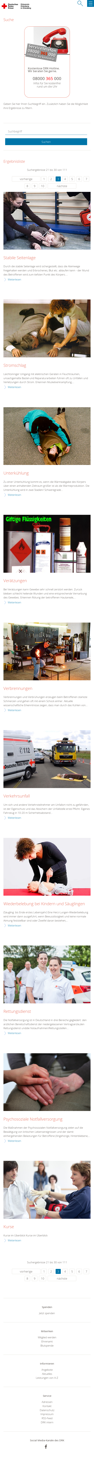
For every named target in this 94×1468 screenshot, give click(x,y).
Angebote (47, 1369)
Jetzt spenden (47, 1313)
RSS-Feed (47, 1418)
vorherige (26, 179)
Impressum (47, 1414)
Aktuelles (47, 1373)
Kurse (8, 1226)
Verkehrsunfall (16, 796)
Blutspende (47, 1345)
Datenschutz (47, 1410)
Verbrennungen (17, 688)
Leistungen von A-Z (47, 1377)
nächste (62, 186)
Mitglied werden (47, 1337)
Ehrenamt (47, 1341)
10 (42, 186)
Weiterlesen (14, 279)
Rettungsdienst (17, 1011)
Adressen (47, 1402)
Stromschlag (14, 365)
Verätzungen (15, 580)
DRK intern (47, 1422)
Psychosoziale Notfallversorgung (32, 1119)
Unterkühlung (16, 473)
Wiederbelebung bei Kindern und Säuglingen (44, 903)
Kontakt (47, 1406)
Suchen (46, 142)
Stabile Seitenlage (19, 257)
